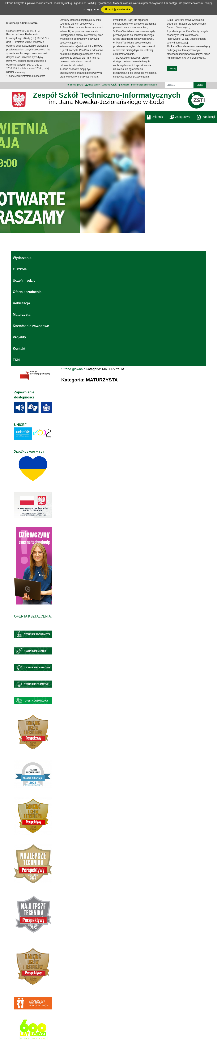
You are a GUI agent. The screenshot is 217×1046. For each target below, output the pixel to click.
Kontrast (124, 85)
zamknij (172, 68)
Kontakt (19, 348)
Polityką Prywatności (98, 3)
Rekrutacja (21, 303)
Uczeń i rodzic (24, 280)
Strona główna (75, 85)
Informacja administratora (144, 85)
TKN (16, 360)
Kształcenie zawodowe (31, 326)
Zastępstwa (180, 116)
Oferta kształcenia (27, 292)
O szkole (20, 269)
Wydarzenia (22, 258)
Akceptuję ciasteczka (117, 9)
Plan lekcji (206, 116)
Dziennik (155, 116)
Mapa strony (92, 85)
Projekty (19, 337)
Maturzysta (21, 314)
